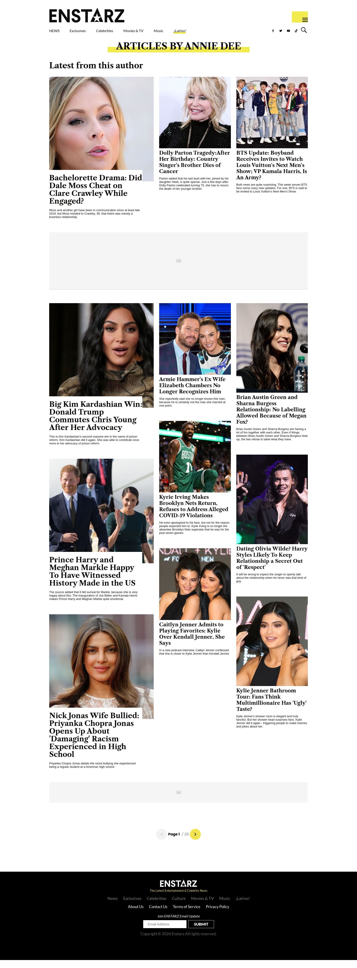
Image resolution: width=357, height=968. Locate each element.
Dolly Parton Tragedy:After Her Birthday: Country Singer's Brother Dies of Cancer (194, 170)
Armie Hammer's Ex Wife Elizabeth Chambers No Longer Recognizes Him (192, 393)
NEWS (57, 33)
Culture (179, 906)
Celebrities (126, 33)
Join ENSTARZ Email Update (178, 924)
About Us (135, 914)
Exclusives (89, 33)
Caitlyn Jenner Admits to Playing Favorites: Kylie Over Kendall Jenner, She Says (192, 642)
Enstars (87, 15)
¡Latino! (227, 33)
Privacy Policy (217, 914)
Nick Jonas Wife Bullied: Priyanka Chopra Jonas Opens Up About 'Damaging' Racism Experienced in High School (94, 743)
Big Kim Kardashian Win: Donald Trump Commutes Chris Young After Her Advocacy (95, 424)
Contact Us (158, 914)
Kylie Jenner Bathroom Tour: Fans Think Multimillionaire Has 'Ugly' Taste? (271, 708)
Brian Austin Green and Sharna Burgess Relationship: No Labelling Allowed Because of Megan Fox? (271, 417)
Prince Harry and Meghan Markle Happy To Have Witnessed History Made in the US (92, 579)
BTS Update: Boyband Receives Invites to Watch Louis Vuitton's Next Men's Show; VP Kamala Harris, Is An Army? (271, 173)
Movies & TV (166, 33)
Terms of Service (186, 914)
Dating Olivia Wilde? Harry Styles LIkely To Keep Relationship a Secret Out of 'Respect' (272, 566)
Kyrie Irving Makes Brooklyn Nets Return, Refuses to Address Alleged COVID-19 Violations (193, 514)
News (112, 906)
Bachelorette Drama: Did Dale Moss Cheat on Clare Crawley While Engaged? (95, 197)
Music (199, 33)
